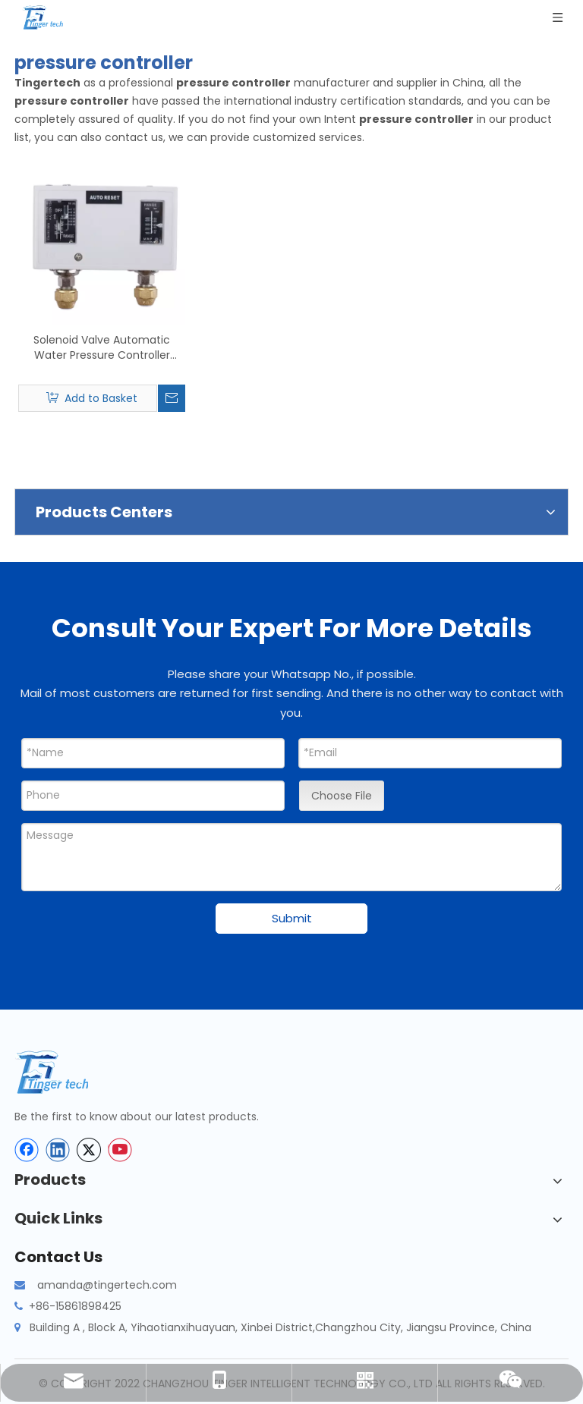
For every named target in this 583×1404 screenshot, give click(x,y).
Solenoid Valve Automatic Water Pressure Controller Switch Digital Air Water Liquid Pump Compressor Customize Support (102, 347)
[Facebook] (26, 1150)
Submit (292, 918)
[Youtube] (120, 1150)
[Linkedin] (58, 1150)
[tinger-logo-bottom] (63, 1072)
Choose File (341, 795)
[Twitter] (89, 1150)
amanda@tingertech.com (107, 1284)
